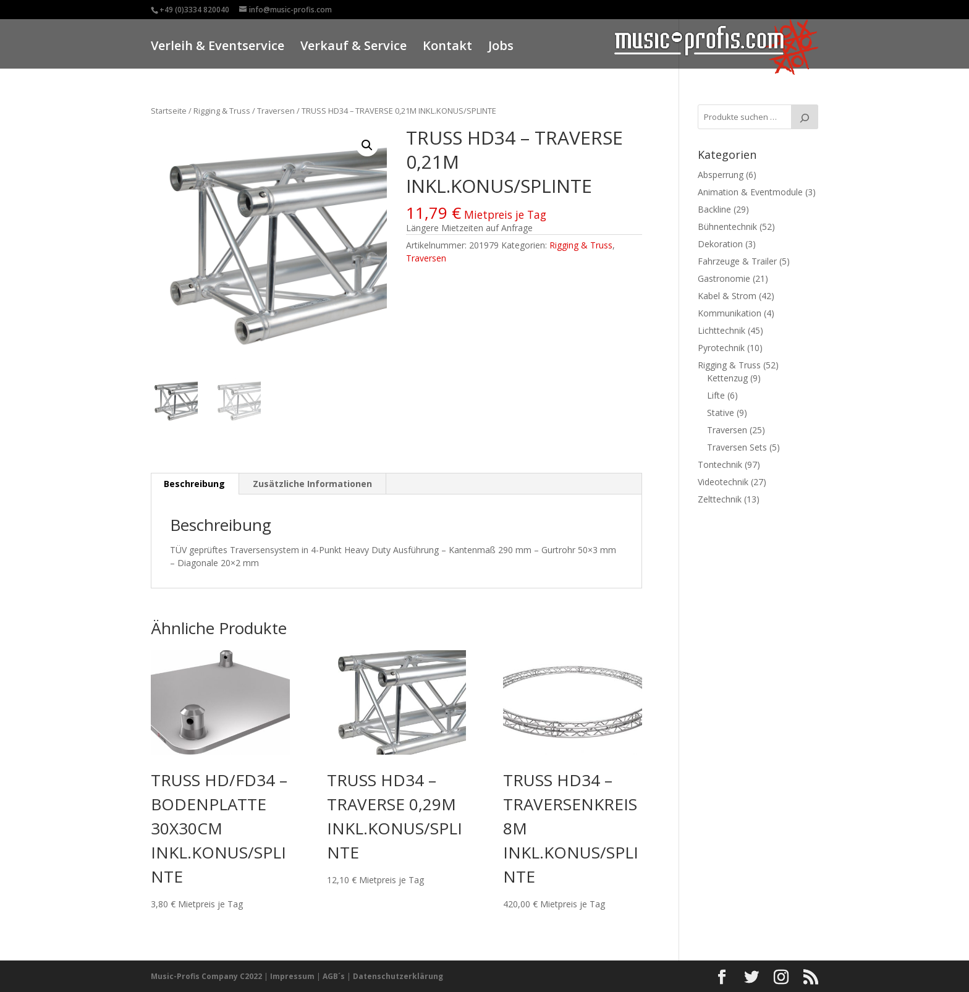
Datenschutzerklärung (398, 976)
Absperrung (720, 174)
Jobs (501, 47)
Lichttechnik (721, 330)
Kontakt (447, 47)
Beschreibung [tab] (194, 484)
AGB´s (334, 976)
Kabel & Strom (727, 296)
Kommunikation (729, 313)
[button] (367, 145)
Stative (720, 412)
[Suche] (804, 116)
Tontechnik (720, 464)
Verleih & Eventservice (217, 47)
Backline (714, 209)
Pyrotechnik (721, 348)
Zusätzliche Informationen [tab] (312, 484)
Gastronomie (724, 278)
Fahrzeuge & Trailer (737, 261)
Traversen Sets (737, 447)
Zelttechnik (720, 499)
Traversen (276, 110)
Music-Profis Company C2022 (207, 976)
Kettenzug (727, 378)
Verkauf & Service (353, 47)
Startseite (169, 110)
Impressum (292, 976)
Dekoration (720, 244)
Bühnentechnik (727, 226)
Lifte (716, 395)
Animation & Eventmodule (750, 192)
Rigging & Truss (221, 110)
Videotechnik (723, 482)
